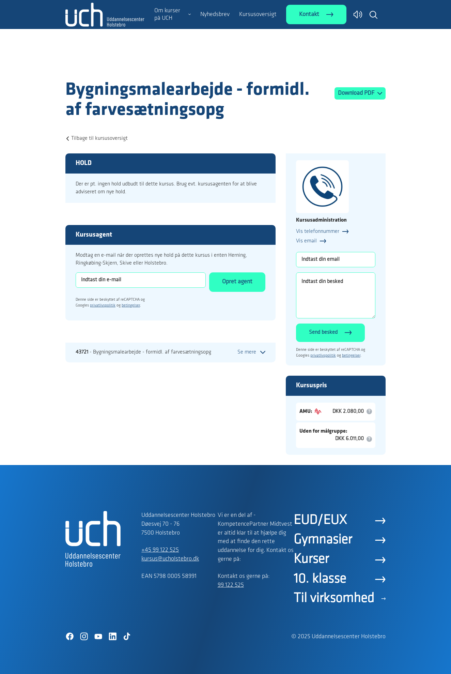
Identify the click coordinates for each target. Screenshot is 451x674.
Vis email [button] (306, 241)
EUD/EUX (320, 520)
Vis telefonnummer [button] (317, 231)
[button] (373, 15)
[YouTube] (98, 636)
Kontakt (309, 14)
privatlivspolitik (102, 305)
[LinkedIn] (112, 636)
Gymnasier (323, 540)
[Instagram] (84, 636)
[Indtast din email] (335, 259)
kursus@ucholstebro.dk (170, 559)
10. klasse (320, 579)
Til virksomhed (334, 598)
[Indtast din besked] (335, 295)
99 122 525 (231, 585)
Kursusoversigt (258, 14)
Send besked (323, 332)
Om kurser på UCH (167, 14)
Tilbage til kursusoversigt (99, 138)
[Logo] (104, 66)
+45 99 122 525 (160, 550)
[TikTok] (127, 636)
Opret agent (237, 282)
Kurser (311, 559)
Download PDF (357, 93)
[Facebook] (69, 636)
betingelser (131, 305)
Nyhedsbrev (215, 14)
